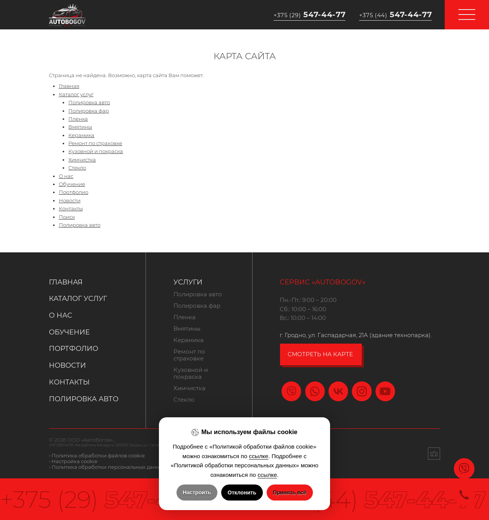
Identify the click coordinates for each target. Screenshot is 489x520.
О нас (66, 176)
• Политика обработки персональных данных (107, 467)
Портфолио (73, 192)
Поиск (67, 217)
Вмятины (80, 127)
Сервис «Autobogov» (323, 282)
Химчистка (82, 160)
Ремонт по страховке (95, 143)
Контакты (71, 209)
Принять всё (289, 492)
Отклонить (242, 492)
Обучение (72, 184)
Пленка (78, 119)
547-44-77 (310, 14)
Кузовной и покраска (95, 151)
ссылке (259, 456)
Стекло (77, 168)
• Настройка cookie (73, 461)
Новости (70, 200)
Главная (69, 86)
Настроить (197, 492)
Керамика (81, 135)
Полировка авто (89, 102)
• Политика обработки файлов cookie (97, 456)
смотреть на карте (320, 354)
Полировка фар (88, 111)
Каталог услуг (76, 94)
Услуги (187, 282)
